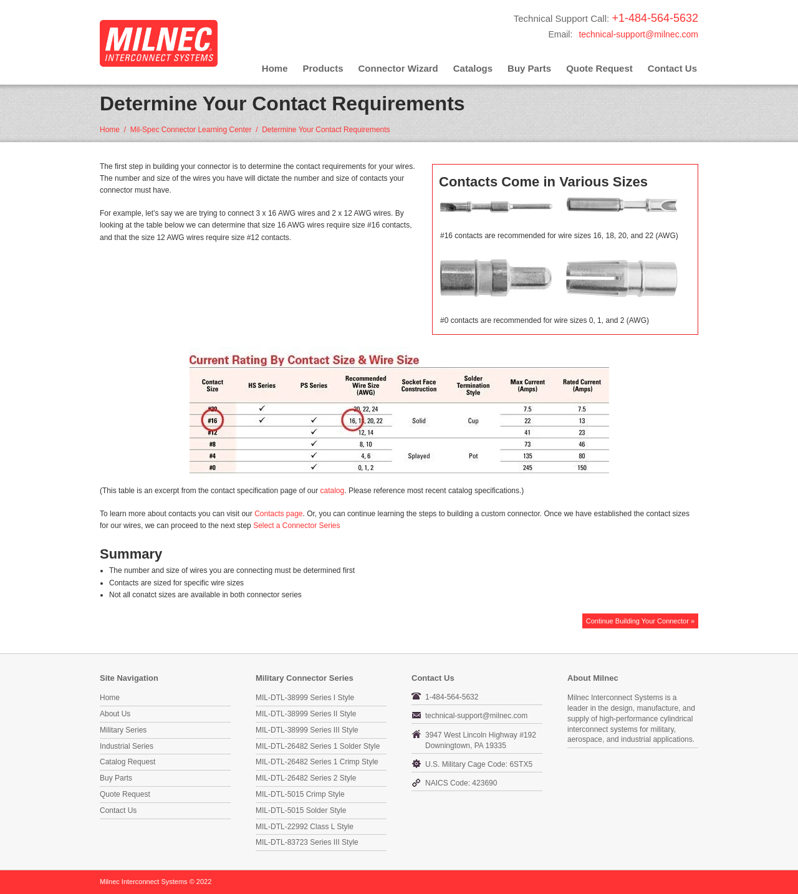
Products (323, 68)
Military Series (123, 730)
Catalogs (473, 68)
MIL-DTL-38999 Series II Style (306, 713)
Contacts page (278, 513)
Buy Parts (529, 68)
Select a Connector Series (296, 525)
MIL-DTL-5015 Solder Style (301, 810)
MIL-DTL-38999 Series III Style (307, 730)
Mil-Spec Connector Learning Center (191, 129)
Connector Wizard (398, 68)
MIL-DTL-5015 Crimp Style (300, 794)
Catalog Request (127, 761)
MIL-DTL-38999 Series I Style (305, 697)
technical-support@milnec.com (638, 34)
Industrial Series (126, 746)
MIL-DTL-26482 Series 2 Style (306, 778)
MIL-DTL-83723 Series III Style (307, 842)
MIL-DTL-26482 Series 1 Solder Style (318, 746)
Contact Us (672, 68)
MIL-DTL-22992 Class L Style (304, 826)
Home (275, 68)
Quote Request (599, 68)
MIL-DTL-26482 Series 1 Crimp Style (317, 761)
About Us (115, 713)
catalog (332, 490)
